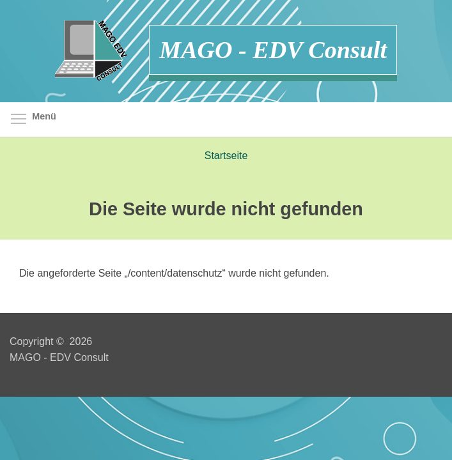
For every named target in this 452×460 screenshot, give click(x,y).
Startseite (226, 155)
